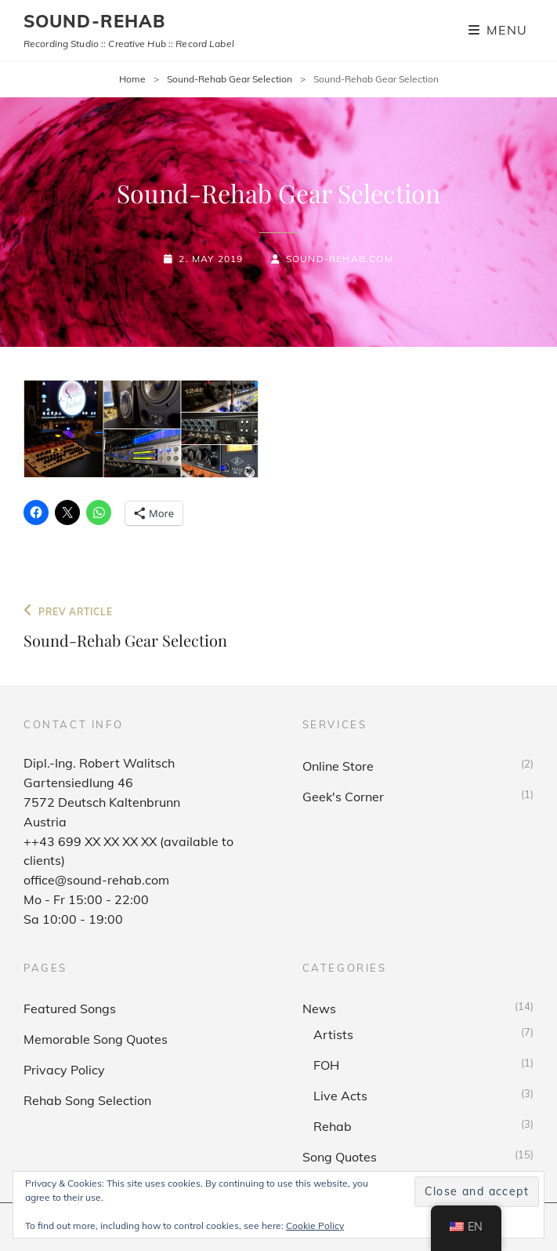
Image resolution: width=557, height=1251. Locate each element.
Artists (333, 1034)
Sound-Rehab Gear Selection (229, 79)
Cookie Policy (315, 1225)
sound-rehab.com (339, 258)
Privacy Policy (64, 1070)
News (319, 1008)
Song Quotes (339, 1157)
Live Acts (340, 1095)
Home (132, 79)
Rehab (332, 1126)
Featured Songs (70, 1008)
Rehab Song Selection (87, 1100)
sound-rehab (94, 21)
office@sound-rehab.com (96, 880)
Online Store (338, 766)
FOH (326, 1065)
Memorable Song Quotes (96, 1039)
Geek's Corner (343, 796)
